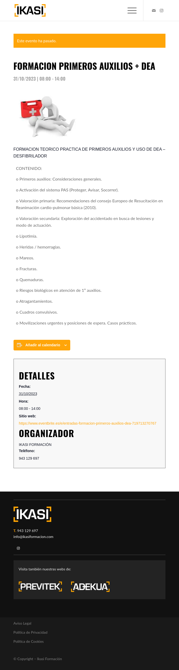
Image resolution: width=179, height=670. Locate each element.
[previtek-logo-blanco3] (43, 588)
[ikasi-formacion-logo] (74, 10)
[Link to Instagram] (161, 10)
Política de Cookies (29, 641)
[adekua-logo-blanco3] (90, 587)
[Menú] (129, 10)
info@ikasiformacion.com (34, 536)
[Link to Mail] (154, 10)
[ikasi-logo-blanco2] (32, 514)
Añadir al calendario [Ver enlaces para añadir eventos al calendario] (42, 345)
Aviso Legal (22, 623)
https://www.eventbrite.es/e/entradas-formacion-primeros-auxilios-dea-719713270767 (87, 423)
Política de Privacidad (31, 632)
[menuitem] (129, 10)
